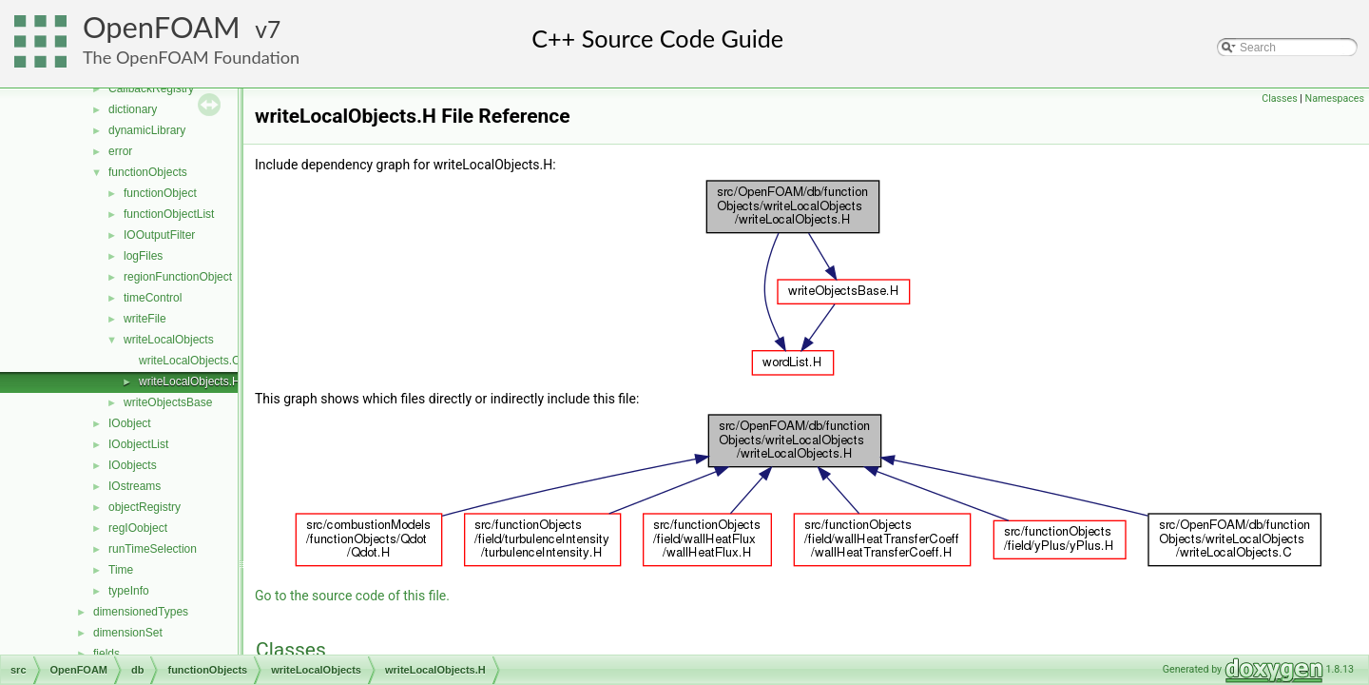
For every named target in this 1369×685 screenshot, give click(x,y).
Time (120, 570)
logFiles (143, 256)
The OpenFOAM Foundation (191, 57)
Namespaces (1334, 98)
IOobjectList (138, 444)
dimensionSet (128, 632)
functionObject (160, 193)
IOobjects (132, 465)
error (120, 151)
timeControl (153, 297)
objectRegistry (144, 507)
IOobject (129, 423)
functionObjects (147, 172)
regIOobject (137, 528)
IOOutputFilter (159, 235)
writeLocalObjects (169, 339)
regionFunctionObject (178, 277)
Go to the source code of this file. (352, 595)
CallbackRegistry (151, 88)
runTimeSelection (152, 549)
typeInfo (128, 590)
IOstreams (134, 486)
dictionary (132, 109)
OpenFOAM (162, 27)
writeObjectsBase (168, 402)
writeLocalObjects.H (190, 381)
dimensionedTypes (140, 611)
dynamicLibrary (146, 130)
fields (106, 653)
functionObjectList (169, 214)
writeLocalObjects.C (190, 360)
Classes (1279, 98)
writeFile (145, 318)
